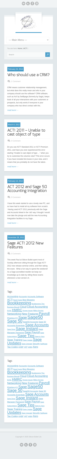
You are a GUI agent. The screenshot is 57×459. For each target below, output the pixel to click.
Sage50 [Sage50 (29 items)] (35, 317)
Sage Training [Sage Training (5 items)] (14, 339)
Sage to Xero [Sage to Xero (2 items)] (39, 336)
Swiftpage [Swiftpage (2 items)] (43, 344)
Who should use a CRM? (28, 75)
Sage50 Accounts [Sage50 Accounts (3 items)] (30, 322)
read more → (13, 110)
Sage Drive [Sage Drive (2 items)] (11, 329)
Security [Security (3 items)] (36, 344)
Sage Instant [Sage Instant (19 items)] (27, 328)
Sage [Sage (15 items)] (22, 317)
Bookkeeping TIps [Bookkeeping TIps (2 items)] (37, 304)
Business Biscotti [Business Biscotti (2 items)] (13, 307)
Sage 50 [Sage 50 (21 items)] (14, 321)
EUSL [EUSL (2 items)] (9, 310)
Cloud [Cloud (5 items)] (23, 306)
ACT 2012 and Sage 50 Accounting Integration (27, 189)
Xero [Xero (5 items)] (35, 346)
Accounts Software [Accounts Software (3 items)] (35, 296)
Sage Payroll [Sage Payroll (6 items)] (32, 332)
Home (20, 48)
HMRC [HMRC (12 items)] (17, 310)
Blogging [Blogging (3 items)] (31, 300)
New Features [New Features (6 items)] (30, 313)
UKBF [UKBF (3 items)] (21, 347)
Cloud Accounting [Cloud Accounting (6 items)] (37, 306)
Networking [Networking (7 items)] (14, 313)
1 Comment (16, 81)
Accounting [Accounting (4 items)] (12, 296)
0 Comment (16, 141)
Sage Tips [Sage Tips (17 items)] (26, 336)
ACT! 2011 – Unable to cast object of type (26, 132)
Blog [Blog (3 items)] (24, 300)
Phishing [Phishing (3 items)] (11, 318)
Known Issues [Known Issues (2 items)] (28, 310)
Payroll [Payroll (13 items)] (44, 314)
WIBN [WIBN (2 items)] (30, 347)
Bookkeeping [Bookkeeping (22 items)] (19, 303)
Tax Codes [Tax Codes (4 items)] (12, 347)
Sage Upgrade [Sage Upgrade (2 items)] (27, 344)
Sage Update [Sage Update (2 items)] (27, 340)
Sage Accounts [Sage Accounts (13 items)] (37, 325)
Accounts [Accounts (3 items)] (23, 296)
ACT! (25, 48)
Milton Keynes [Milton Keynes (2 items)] (38, 310)
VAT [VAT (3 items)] (26, 347)
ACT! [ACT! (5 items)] (10, 299)
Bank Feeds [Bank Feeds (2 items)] (17, 300)
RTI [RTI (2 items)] (16, 318)
